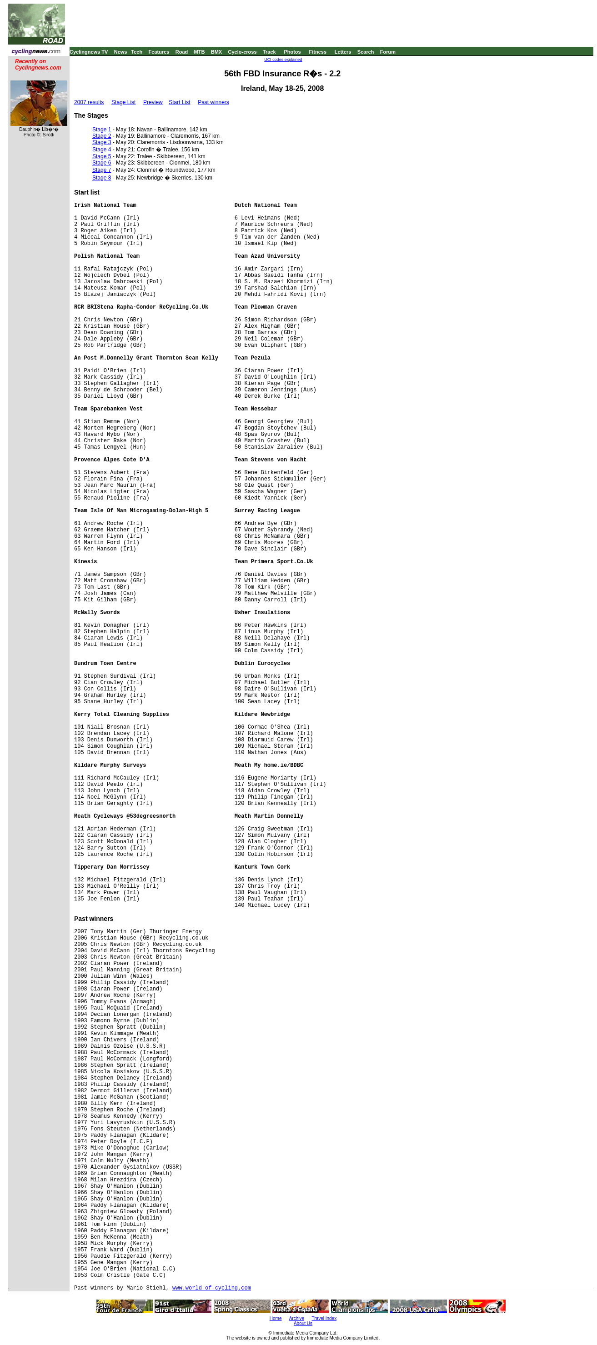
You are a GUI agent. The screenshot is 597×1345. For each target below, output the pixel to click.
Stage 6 (101, 163)
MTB (199, 52)
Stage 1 (101, 129)
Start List (179, 102)
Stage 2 (101, 136)
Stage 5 (101, 156)
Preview (153, 102)
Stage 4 (101, 149)
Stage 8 (101, 178)
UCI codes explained (283, 59)
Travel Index (324, 1318)
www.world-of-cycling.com (211, 1288)
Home (276, 1318)
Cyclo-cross (242, 52)
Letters (343, 52)
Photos (292, 52)
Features (159, 52)
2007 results (89, 102)
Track (269, 52)
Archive (296, 1318)
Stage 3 (101, 142)
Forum (388, 52)
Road (182, 52)
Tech (136, 52)
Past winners (213, 102)
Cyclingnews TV (89, 52)
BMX (216, 52)
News (120, 52)
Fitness (317, 52)
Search (365, 52)
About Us (303, 1323)
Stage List (123, 102)
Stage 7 (101, 170)
